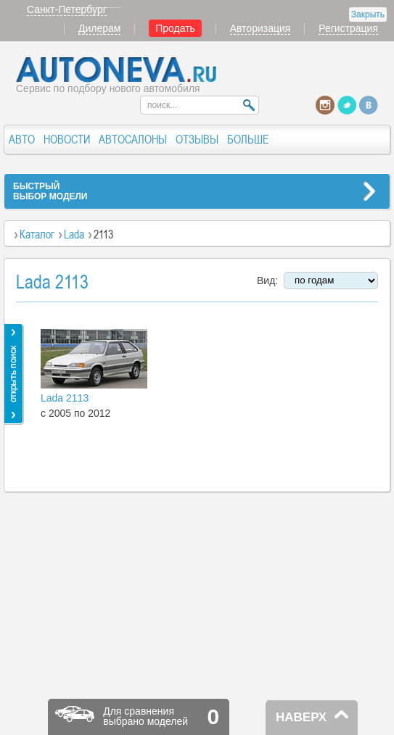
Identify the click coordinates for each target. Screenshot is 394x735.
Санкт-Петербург (67, 9)
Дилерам (99, 28)
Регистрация (348, 28)
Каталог (37, 234)
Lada (74, 234)
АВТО (22, 139)
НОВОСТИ (67, 139)
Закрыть (368, 14)
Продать (175, 28)
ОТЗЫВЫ (197, 139)
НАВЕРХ (301, 717)
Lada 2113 (65, 398)
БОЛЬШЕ (248, 139)
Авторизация (260, 28)
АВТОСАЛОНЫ (133, 139)
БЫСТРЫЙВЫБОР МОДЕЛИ (50, 191)
